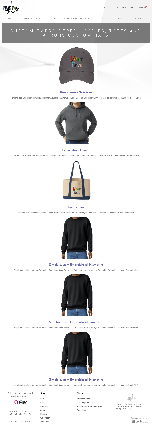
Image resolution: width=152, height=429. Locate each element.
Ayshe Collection (32, 19)
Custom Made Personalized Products (71, 19)
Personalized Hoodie (76, 149)
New (10, 19)
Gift (103, 19)
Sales (119, 19)
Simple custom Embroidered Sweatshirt (76, 264)
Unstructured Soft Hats (76, 92)
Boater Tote (76, 207)
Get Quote (139, 19)
